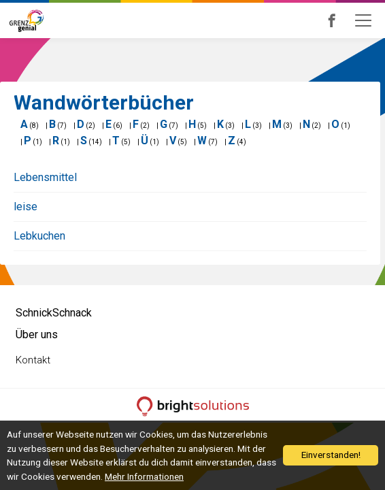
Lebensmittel (45, 177)
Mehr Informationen (144, 476)
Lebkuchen (39, 235)
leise (25, 206)
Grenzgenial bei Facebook (350, 20)
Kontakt (33, 360)
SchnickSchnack (54, 312)
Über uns (37, 334)
